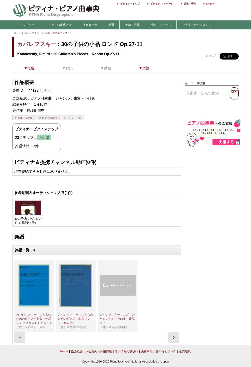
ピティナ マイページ (161, 3)
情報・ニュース (161, 25)
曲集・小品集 (25, 118)
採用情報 (106, 351)
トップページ (28, 25)
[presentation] (19, 337)
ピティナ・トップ (130, 3)
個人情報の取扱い (126, 351)
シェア (210, 55)
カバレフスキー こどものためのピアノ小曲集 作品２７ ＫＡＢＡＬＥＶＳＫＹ (34, 319)
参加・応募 (132, 25)
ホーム (18, 33)
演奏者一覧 (90, 25)
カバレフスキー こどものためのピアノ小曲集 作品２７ (117, 319)
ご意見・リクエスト (195, 25)
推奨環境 (185, 351)
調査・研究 (190, 3)
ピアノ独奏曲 (49, 118)
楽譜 (111, 25)
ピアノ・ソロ (73, 118)
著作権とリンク (166, 351)
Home (64, 351)
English (210, 3)
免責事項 (147, 351)
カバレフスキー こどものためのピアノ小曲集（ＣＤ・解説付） (75, 319)
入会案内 (91, 351)
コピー (46, 90)
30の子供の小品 (54, 33)
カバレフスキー (33, 33)
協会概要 (77, 351)
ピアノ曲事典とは (60, 25)
